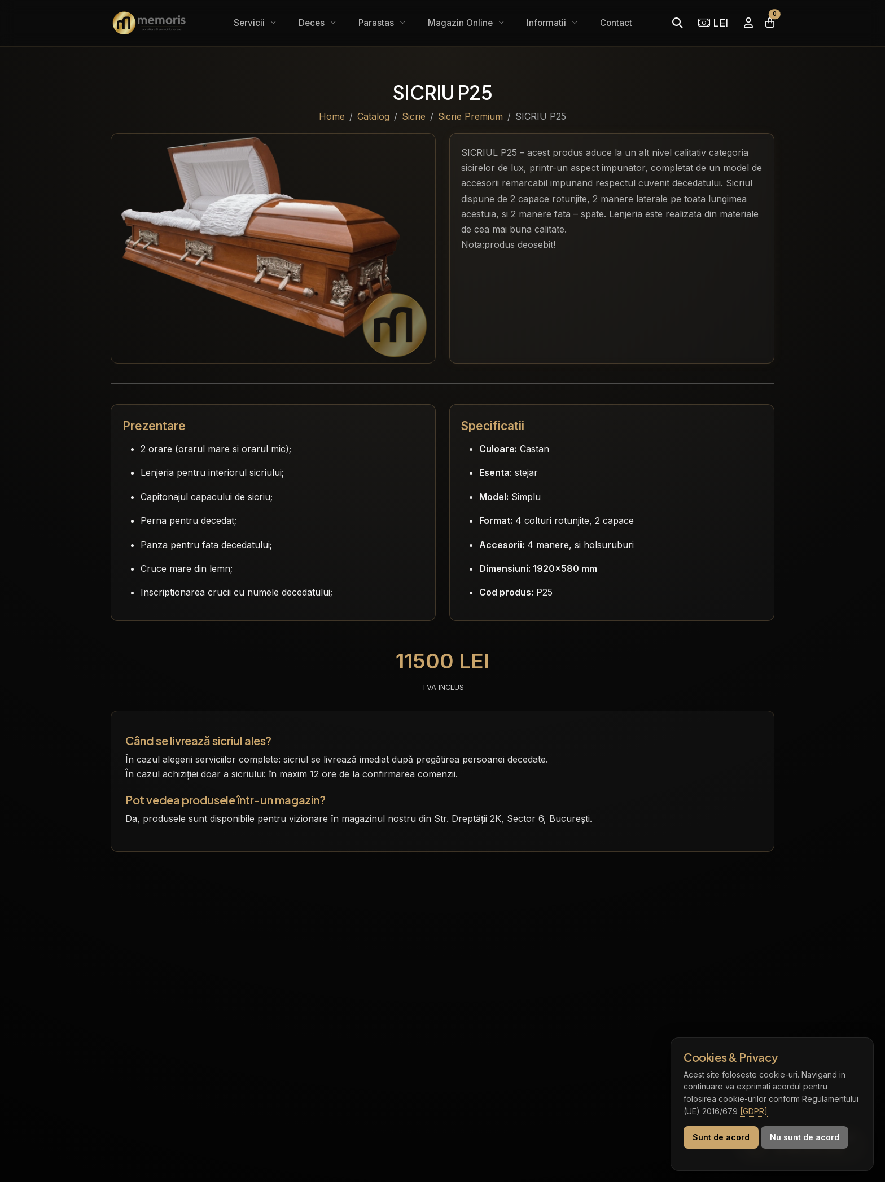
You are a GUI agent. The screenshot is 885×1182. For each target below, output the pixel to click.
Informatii (547, 22)
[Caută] (677, 23)
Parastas (377, 22)
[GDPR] (754, 1111)
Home (332, 116)
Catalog (373, 116)
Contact (616, 22)
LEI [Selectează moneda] (713, 22)
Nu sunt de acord (804, 1137)
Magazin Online (461, 22)
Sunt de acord (721, 1137)
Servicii (250, 22)
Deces (313, 22)
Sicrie (414, 116)
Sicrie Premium (470, 116)
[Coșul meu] (769, 23)
